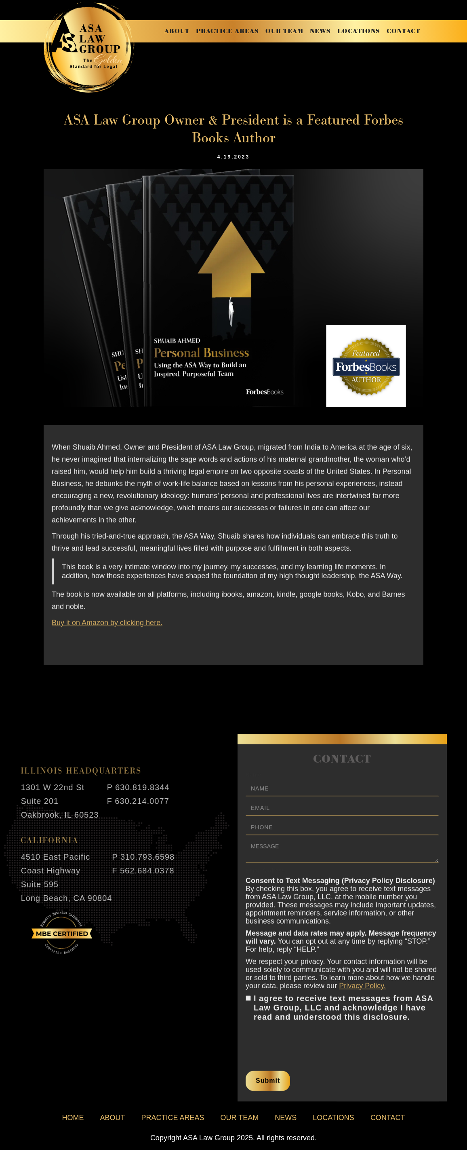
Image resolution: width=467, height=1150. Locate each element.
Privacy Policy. (362, 990)
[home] (89, 47)
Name (253, 779)
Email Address (265, 875)
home (73, 1118)
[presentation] (307, 1044)
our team (284, 31)
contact (403, 31)
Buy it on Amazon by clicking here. (107, 627)
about (176, 31)
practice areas (227, 31)
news (320, 31)
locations (358, 31)
